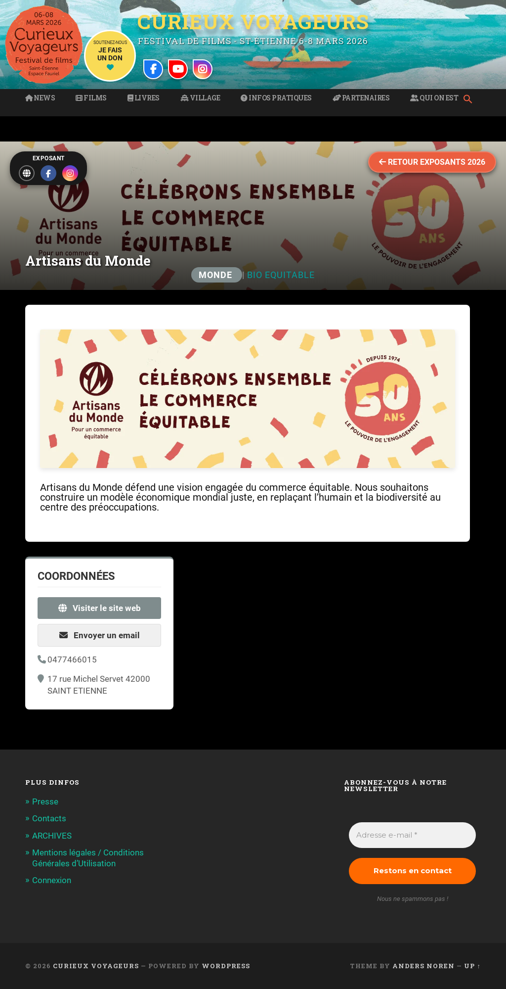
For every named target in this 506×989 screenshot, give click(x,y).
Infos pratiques (276, 98)
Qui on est (434, 98)
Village (200, 98)
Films (91, 98)
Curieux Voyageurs (253, 21)
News (40, 98)
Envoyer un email (99, 635)
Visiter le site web (99, 608)
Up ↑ (472, 966)
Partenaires (361, 98)
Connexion (51, 880)
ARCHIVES (52, 836)
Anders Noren (423, 966)
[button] (470, 100)
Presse (45, 801)
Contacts (49, 818)
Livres (143, 98)
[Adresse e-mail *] (412, 835)
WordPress (226, 966)
